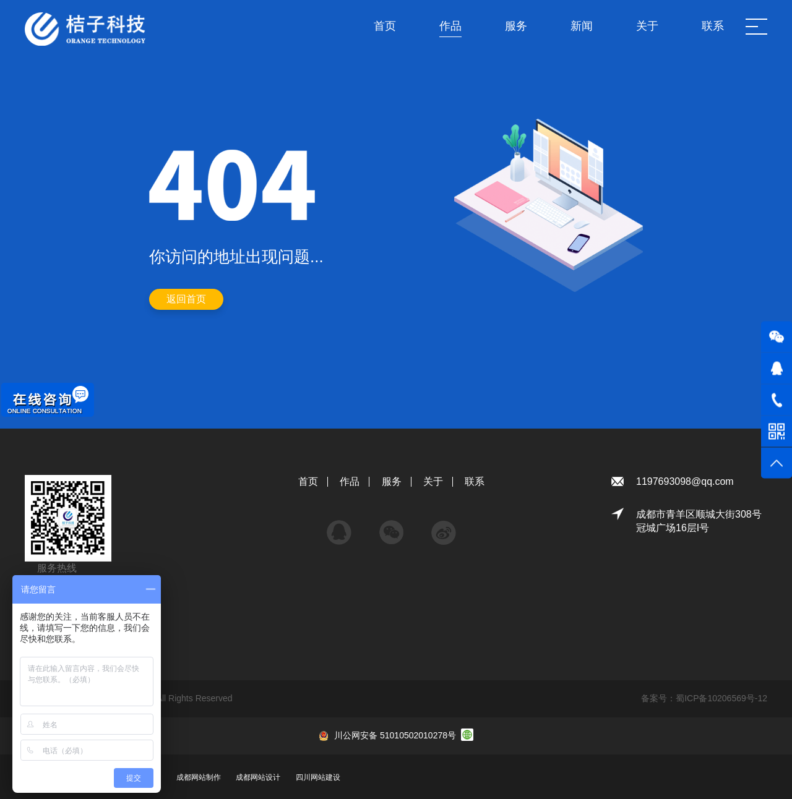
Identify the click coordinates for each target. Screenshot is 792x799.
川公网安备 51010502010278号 (395, 735)
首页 (308, 481)
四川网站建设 (318, 777)
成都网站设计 (258, 777)
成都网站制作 (198, 777)
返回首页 (186, 299)
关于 (433, 481)
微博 (444, 526)
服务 (392, 481)
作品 (349, 481)
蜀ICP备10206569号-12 (721, 698)
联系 (474, 481)
